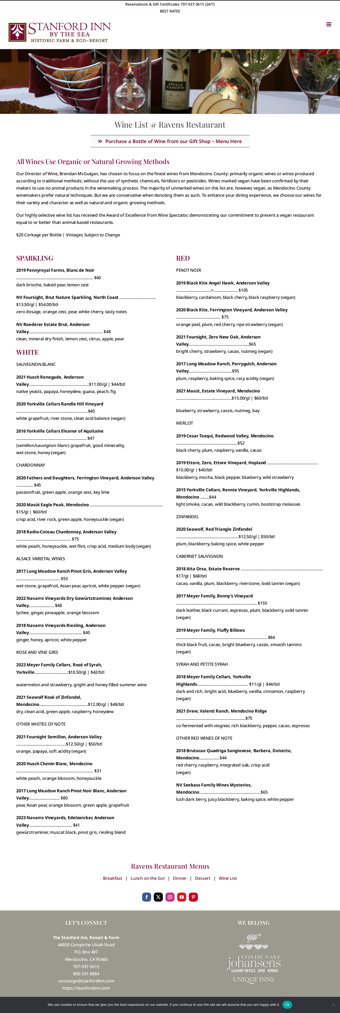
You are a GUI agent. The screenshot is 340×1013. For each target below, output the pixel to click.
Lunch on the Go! (147, 878)
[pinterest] (193, 897)
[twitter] (158, 897)
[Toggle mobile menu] (329, 24)
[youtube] (181, 897)
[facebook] (146, 897)
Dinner (179, 878)
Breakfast (112, 878)
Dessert (202, 878)
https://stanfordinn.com (86, 988)
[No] (333, 1004)
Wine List (228, 878)
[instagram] (170, 897)
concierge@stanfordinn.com (86, 981)
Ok (287, 1005)
